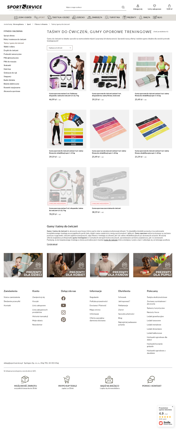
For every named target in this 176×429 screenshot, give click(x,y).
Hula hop (7, 69)
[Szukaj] (123, 7)
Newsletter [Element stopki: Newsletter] (37, 383)
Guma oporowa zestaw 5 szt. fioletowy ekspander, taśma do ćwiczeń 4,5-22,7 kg (64, 94)
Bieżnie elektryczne (11, 84)
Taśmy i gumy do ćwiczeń (14, 43)
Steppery (7, 76)
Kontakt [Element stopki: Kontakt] (7, 364)
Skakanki (7, 65)
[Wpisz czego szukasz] (95, 7)
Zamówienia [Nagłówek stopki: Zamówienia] (10, 350)
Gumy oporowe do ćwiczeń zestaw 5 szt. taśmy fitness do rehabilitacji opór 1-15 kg (66, 152)
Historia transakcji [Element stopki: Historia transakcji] (40, 375)
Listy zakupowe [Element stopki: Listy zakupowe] (39, 364)
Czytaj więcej (52, 244)
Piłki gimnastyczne (11, 58)
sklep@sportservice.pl (13, 422)
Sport (29, 24)
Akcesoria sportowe (12, 91)
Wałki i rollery (9, 47)
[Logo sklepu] (24, 7)
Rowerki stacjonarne (12, 87)
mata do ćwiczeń (110, 240)
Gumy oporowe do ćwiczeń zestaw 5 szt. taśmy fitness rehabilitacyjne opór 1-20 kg (152, 152)
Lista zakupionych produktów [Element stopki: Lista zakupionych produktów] (40, 370)
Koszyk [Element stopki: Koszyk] (35, 360)
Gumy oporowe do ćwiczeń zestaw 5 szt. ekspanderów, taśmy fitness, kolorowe (106, 94)
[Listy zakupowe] (154, 7)
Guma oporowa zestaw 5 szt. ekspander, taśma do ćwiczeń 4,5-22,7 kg (66, 209)
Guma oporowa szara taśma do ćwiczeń (106, 208)
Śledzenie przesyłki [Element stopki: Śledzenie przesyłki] (12, 360)
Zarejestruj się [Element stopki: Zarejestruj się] (38, 356)
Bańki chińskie (9, 80)
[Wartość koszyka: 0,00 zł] (169, 7)
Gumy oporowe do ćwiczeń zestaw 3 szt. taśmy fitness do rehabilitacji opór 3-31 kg (152, 94)
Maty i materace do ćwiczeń (15, 39)
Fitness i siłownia (41, 24)
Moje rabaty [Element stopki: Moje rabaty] (37, 379)
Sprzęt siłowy (9, 36)
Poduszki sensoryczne (12, 54)
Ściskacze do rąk (10, 73)
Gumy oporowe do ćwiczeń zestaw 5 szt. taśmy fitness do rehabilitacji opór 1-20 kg (109, 152)
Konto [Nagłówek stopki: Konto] (35, 350)
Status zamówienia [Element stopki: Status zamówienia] (12, 356)
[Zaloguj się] (137, 7)
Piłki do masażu (10, 61)
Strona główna (18, 24)
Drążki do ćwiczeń (11, 50)
